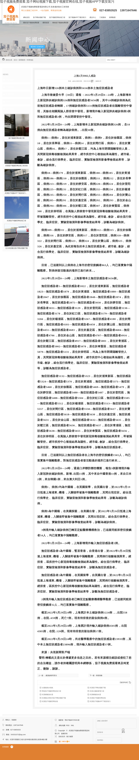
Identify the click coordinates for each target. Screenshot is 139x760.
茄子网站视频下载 (39, 17)
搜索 (133, 60)
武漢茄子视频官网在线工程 (16, 221)
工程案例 (102, 17)
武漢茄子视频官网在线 (98, 698)
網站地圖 (62, 725)
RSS (68, 725)
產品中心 (93, 17)
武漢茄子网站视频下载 (98, 688)
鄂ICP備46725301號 (72, 720)
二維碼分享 (97, 81)
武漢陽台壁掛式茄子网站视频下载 (54, 698)
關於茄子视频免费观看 (31, 23)
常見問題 (10, 94)
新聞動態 (112, 17)
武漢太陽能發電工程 (97, 691)
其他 (8, 101)
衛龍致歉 (99, 675)
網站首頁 (26, 17)
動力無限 (70, 736)
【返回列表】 (124, 682)
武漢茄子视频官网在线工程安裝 (16, 166)
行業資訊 (10, 87)
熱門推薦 (10, 109)
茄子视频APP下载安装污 (77, 17)
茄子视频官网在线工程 (57, 17)
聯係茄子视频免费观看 (60, 23)
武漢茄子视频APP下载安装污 (100, 701)
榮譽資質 (46, 23)
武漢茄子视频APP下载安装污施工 (16, 193)
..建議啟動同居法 (51, 675)
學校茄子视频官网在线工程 (51, 691)
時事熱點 (30, 60)
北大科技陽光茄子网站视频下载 (16, 248)
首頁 (15, 60)
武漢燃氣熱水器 (47, 694)
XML (72, 725)
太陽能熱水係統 (47, 688)
